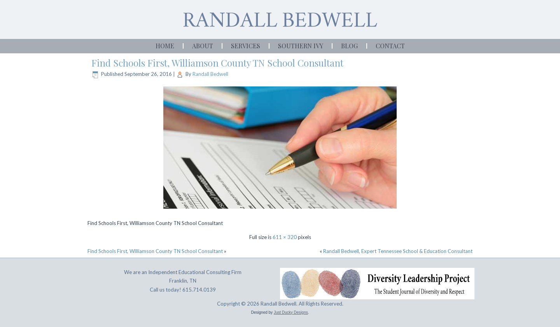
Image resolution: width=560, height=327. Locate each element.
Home (165, 46)
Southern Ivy (300, 46)
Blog (349, 46)
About (202, 46)
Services (245, 46)
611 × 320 (285, 237)
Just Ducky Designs (291, 312)
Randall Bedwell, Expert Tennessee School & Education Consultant (397, 251)
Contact (390, 46)
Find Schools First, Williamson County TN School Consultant (217, 62)
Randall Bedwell (210, 74)
